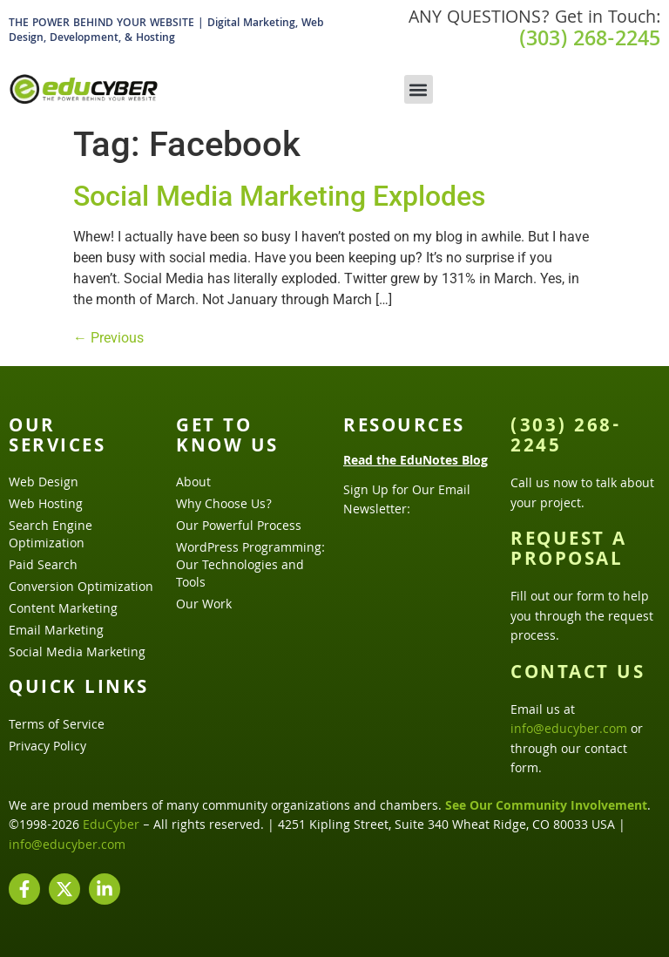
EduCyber (111, 826)
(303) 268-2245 (589, 41)
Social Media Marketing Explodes (279, 196)
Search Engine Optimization (50, 536)
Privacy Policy (47, 748)
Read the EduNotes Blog (415, 461)
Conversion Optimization (81, 588)
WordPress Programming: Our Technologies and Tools (250, 566)
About (193, 483)
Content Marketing (63, 610)
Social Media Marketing (77, 653)
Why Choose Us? (224, 505)
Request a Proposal (568, 551)
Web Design (43, 483)
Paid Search (43, 566)
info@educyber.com (568, 730)
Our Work (204, 605)
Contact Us (577, 674)
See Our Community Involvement (546, 807)
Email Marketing (56, 632)
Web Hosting (46, 505)
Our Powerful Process (238, 527)
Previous (108, 337)
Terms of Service (57, 726)
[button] (418, 89)
